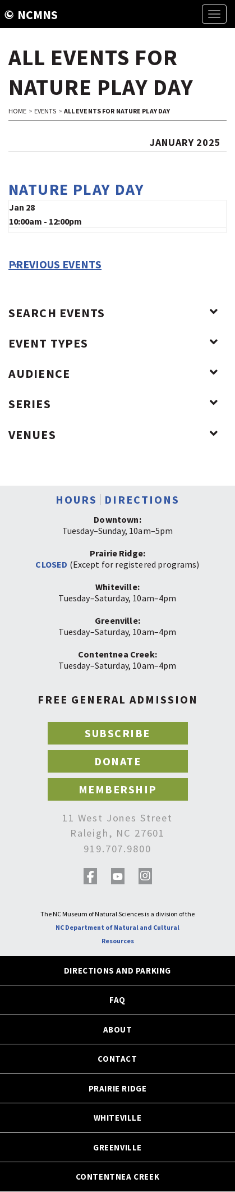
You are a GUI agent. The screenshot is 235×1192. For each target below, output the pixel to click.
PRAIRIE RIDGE (118, 1088)
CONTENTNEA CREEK (118, 1176)
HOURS (76, 499)
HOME (17, 111)
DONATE (117, 761)
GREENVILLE (117, 1147)
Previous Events (55, 264)
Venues (113, 434)
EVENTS (45, 111)
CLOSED (51, 564)
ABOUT (117, 1029)
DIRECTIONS (141, 499)
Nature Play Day (76, 189)
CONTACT (117, 1058)
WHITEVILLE (118, 1117)
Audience (113, 373)
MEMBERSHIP (118, 789)
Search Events (113, 312)
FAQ (117, 999)
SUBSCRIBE (117, 733)
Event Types (113, 343)
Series (113, 403)
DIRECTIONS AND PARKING (117, 970)
